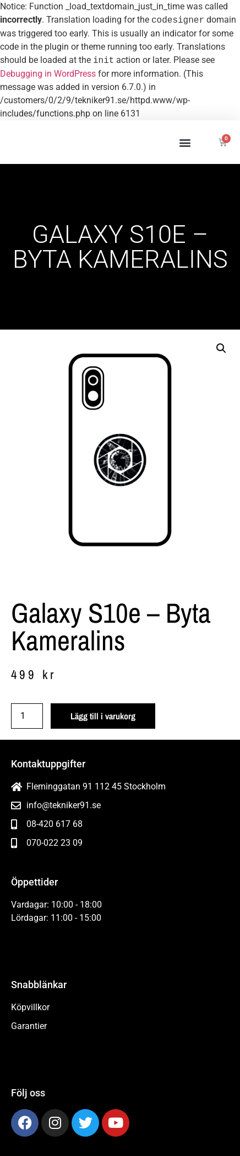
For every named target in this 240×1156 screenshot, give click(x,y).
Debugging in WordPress (48, 73)
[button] (185, 142)
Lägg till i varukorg (102, 716)
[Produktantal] (27, 716)
